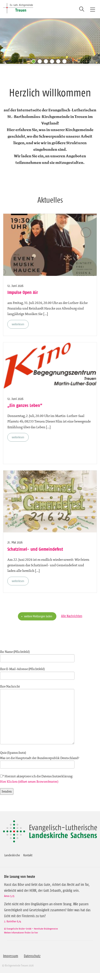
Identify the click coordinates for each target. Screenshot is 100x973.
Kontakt (27, 855)
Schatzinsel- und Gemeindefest (35, 549)
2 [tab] (41, 62)
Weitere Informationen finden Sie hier (21, 932)
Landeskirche (12, 855)
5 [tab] (59, 62)
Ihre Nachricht (37, 715)
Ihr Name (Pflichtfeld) (37, 655)
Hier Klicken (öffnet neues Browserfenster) (29, 781)
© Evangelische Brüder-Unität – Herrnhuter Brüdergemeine (31, 928)
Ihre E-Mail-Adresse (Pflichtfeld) (37, 672)
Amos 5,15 (9, 896)
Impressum (10, 956)
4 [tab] (53, 62)
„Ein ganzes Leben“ (24, 405)
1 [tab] (34, 62)
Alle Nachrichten (71, 616)
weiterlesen (18, 324)
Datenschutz (32, 956)
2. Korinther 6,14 (12, 921)
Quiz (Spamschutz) (50, 758)
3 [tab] (47, 62)
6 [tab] (65, 62)
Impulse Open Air (22, 292)
